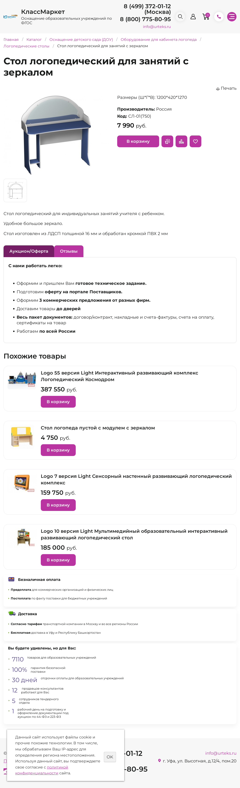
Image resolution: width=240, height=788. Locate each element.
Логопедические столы (26, 46)
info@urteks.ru (157, 26)
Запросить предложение (167, 141)
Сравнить (181, 141)
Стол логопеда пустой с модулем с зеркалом (98, 428)
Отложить (195, 141)
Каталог (34, 39)
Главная (11, 39)
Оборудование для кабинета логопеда (159, 39)
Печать (228, 88)
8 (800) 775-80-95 (145, 19)
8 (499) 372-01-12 (147, 6)
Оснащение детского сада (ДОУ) (81, 39)
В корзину (138, 141)
